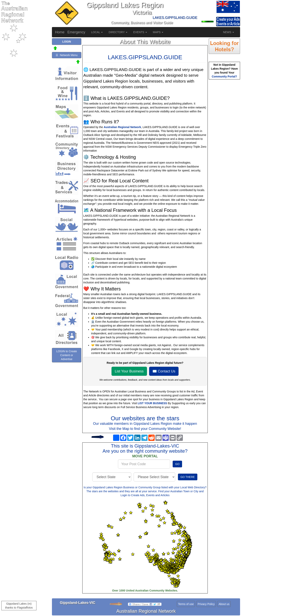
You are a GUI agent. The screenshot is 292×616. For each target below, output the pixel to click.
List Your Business (129, 371)
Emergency (76, 32)
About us (224, 604)
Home (59, 32)
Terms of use (186, 604)
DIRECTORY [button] (118, 32)
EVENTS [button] (140, 32)
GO (177, 464)
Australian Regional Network (122, 127)
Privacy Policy (206, 604)
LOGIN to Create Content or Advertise (66, 355)
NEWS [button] (228, 32)
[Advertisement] (224, 142)
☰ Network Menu (66, 55)
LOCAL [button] (97, 32)
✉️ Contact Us (163, 371)
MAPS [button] (158, 32)
